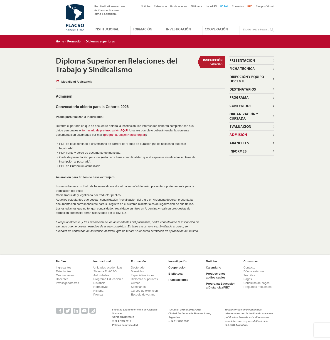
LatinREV (211, 6)
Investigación (178, 29)
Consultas (238, 6)
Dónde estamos (254, 271)
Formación (142, 29)
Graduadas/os (65, 275)
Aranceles (239, 143)
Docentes (62, 279)
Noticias (146, 6)
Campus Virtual (265, 6)
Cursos (135, 283)
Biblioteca (196, 6)
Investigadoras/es (67, 283)
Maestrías (137, 271)
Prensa (98, 294)
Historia (98, 290)
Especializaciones (142, 275)
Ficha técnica (242, 68)
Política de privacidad (125, 325)
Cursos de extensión (144, 290)
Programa (239, 97)
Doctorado (138, 267)
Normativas (100, 286)
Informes (238, 151)
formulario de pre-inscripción (105, 130)
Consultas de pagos (257, 283)
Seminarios (138, 286)
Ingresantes (63, 267)
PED (250, 6)
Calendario (160, 6)
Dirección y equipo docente (246, 78)
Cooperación (216, 29)
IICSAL (224, 6)
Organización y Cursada (243, 116)
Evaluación (240, 126)
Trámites (249, 275)
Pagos (248, 279)
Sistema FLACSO (105, 271)
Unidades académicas (107, 267)
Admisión (238, 134)
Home (60, 41)
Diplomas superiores (100, 41)
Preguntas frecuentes (258, 286)
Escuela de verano (143, 294)
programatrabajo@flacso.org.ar (124, 134)
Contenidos (240, 105)
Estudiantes (63, 271)
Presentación (242, 60)
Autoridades (101, 275)
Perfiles (61, 261)
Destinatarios (242, 89)
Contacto (249, 267)
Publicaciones (178, 6)
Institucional (107, 29)
